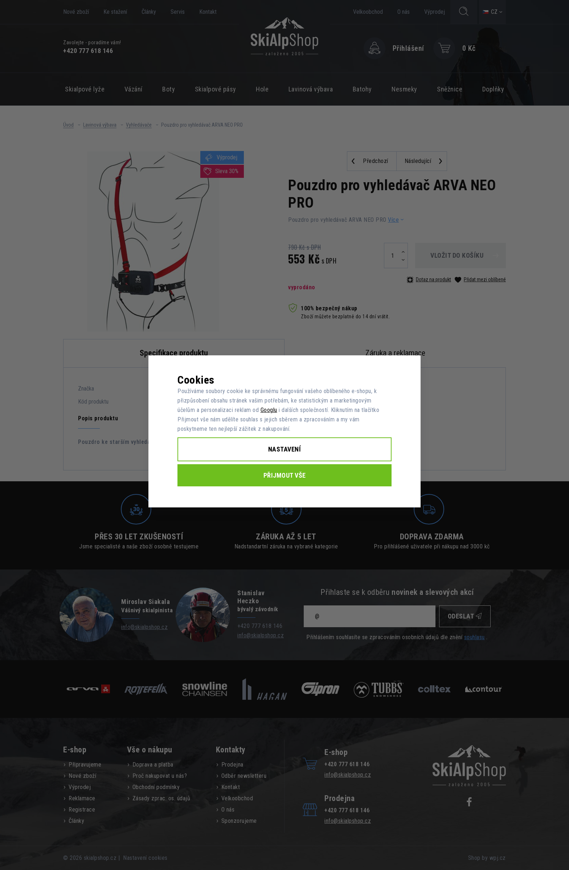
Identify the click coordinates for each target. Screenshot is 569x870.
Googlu (269, 410)
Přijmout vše (284, 475)
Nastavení (284, 449)
